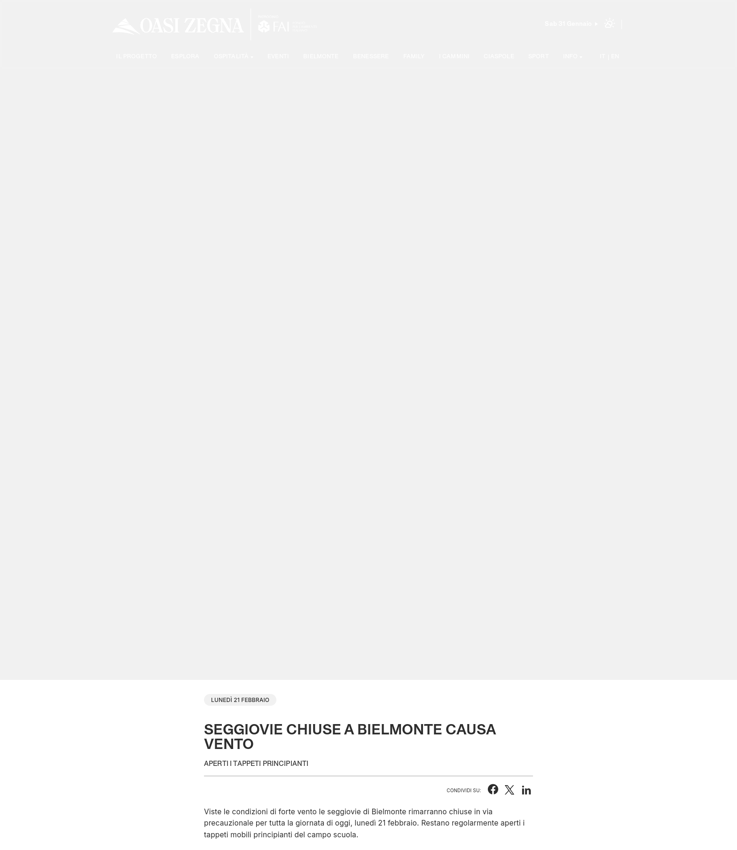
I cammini (454, 57)
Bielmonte (320, 57)
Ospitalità (231, 57)
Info (570, 57)
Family (414, 57)
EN (615, 57)
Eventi (278, 57)
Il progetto (136, 57)
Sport (538, 57)
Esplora (185, 57)
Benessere (371, 57)
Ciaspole (499, 57)
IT (602, 57)
